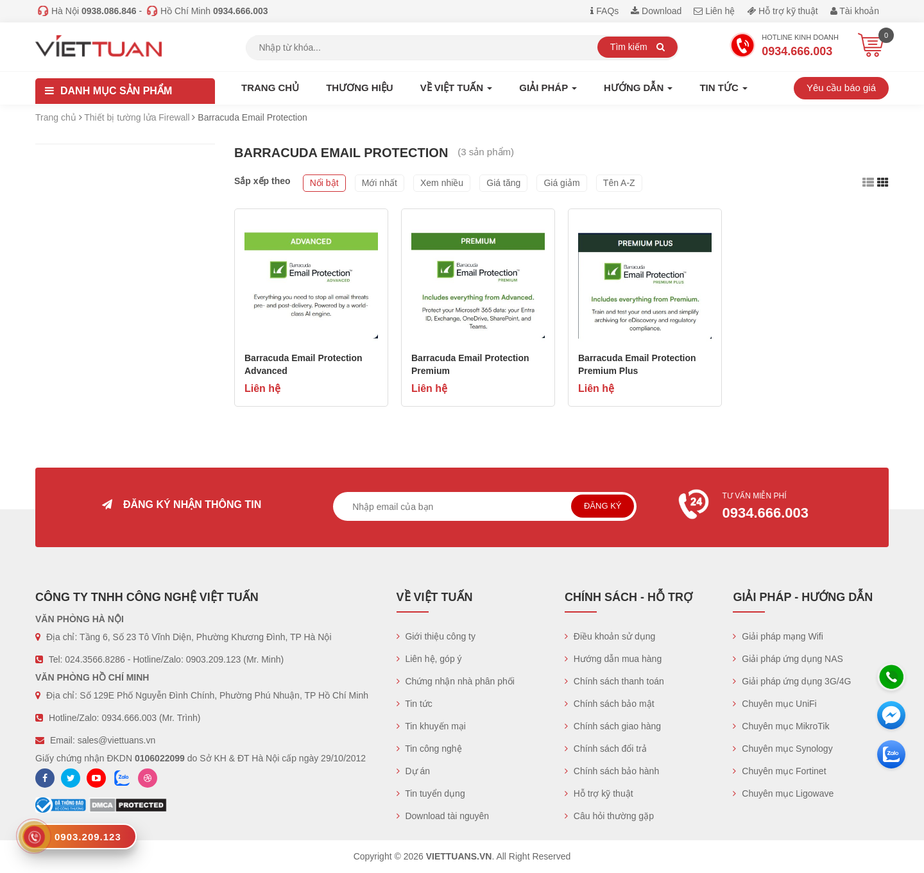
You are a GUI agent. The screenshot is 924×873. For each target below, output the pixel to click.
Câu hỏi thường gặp (609, 816)
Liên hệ (714, 11)
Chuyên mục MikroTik (781, 726)
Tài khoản (854, 11)
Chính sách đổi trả (606, 748)
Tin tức (414, 704)
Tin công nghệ (429, 748)
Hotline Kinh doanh (784, 46)
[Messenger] (891, 715)
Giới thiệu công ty (436, 636)
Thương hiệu (359, 87)
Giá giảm (561, 183)
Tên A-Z (619, 183)
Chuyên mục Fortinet (779, 771)
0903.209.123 (213, 659)
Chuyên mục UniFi (774, 704)
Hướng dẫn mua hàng (613, 659)
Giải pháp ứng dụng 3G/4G (792, 681)
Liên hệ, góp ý (429, 659)
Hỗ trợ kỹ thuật (782, 11)
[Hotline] (891, 677)
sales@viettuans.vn (117, 740)
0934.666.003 (129, 718)
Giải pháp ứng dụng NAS (788, 659)
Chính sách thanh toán (614, 681)
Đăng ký (603, 506)
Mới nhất (379, 183)
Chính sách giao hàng (613, 726)
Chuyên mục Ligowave (783, 793)
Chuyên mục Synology (782, 748)
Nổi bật (324, 183)
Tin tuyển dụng (431, 793)
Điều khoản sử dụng (610, 636)
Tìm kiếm (637, 47)
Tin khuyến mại (431, 726)
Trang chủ (270, 87)
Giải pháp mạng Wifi (778, 636)
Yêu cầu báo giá (841, 87)
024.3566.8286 (94, 659)
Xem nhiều (441, 183)
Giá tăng (503, 183)
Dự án (413, 771)
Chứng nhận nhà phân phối (456, 681)
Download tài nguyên (443, 816)
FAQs (604, 11)
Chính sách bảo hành (612, 771)
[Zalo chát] (891, 754)
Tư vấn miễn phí (777, 507)
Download (656, 11)
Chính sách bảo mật (609, 704)
